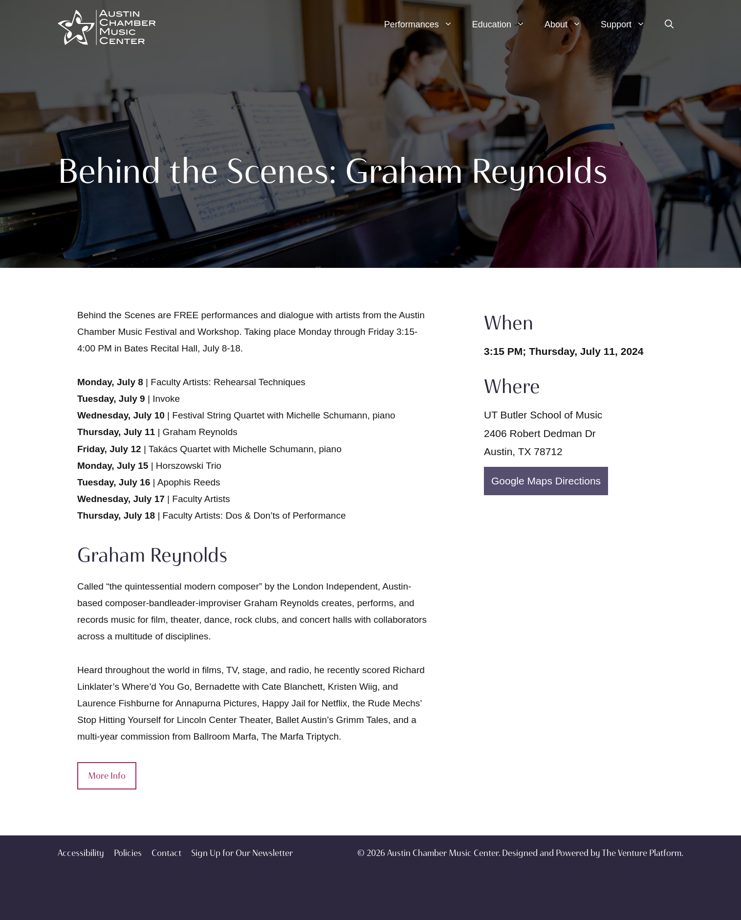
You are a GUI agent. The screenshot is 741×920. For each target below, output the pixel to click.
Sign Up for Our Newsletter (242, 853)
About (568, 24)
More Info (107, 775)
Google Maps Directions (546, 480)
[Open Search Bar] (669, 24)
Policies (128, 853)
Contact (166, 853)
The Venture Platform (641, 853)
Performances (423, 24)
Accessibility (81, 853)
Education (503, 24)
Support (628, 24)
